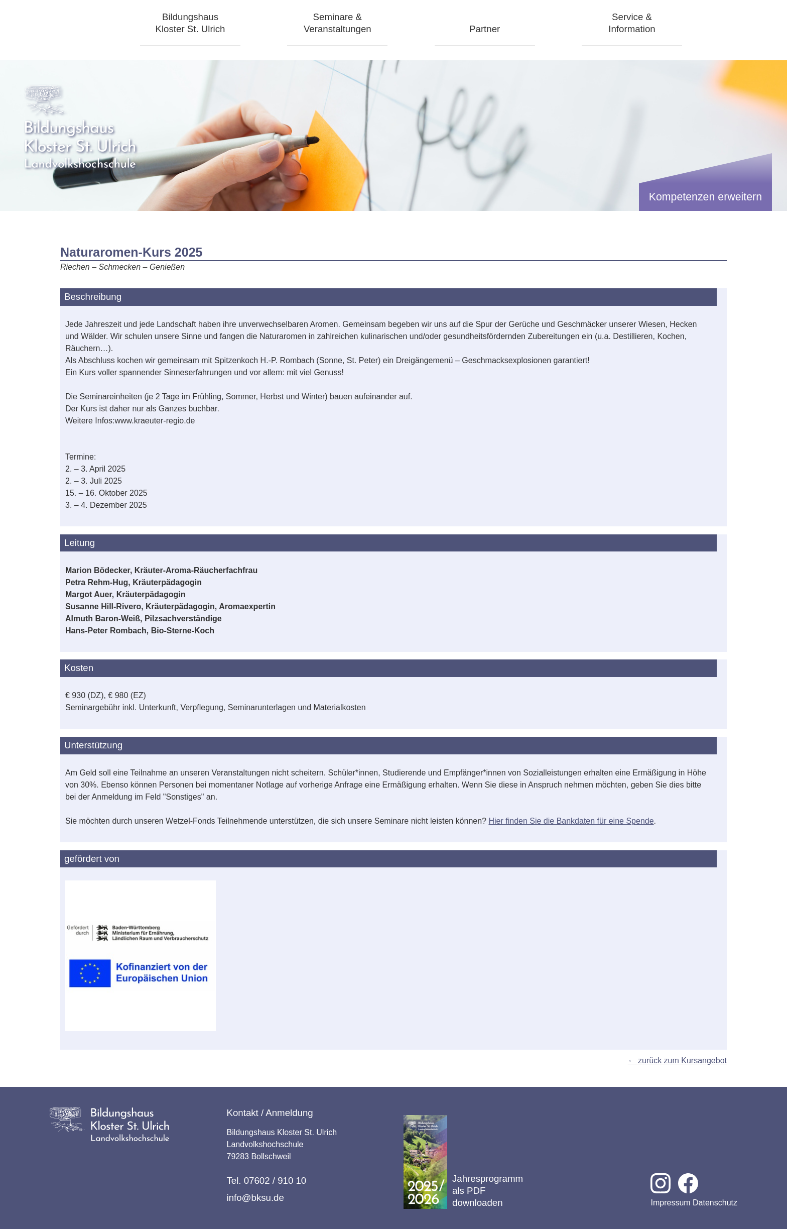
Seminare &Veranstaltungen (337, 23)
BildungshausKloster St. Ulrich (190, 23)
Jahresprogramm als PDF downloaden (463, 1162)
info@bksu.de (255, 1197)
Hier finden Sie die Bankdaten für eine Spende (570, 821)
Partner (484, 29)
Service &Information (631, 23)
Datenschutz (715, 1202)
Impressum (670, 1202)
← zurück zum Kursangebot (677, 1060)
